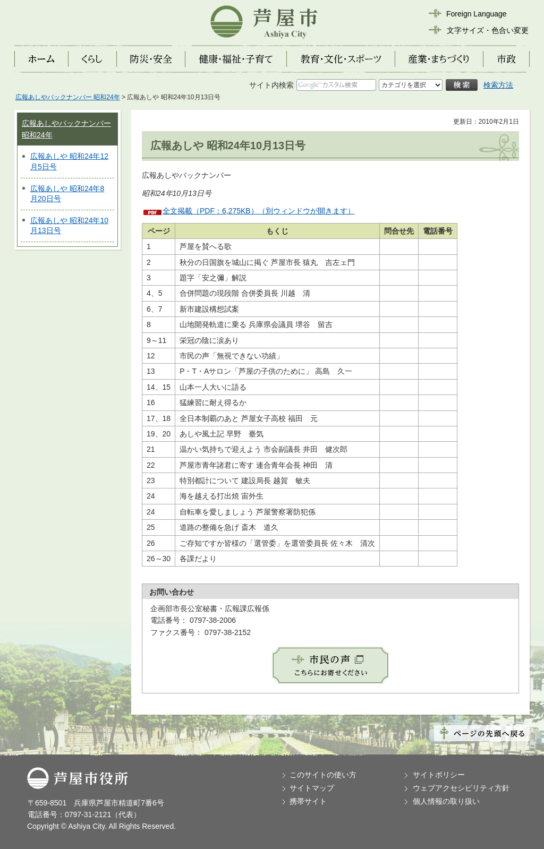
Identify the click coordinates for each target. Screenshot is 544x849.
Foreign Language (476, 14)
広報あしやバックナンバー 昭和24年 (67, 97)
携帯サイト (308, 801)
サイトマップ (312, 788)
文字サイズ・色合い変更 (488, 30)
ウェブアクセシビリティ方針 (461, 788)
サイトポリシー (439, 774)
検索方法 (498, 85)
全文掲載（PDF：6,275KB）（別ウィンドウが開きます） (259, 211)
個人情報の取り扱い (446, 801)
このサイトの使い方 (323, 774)
